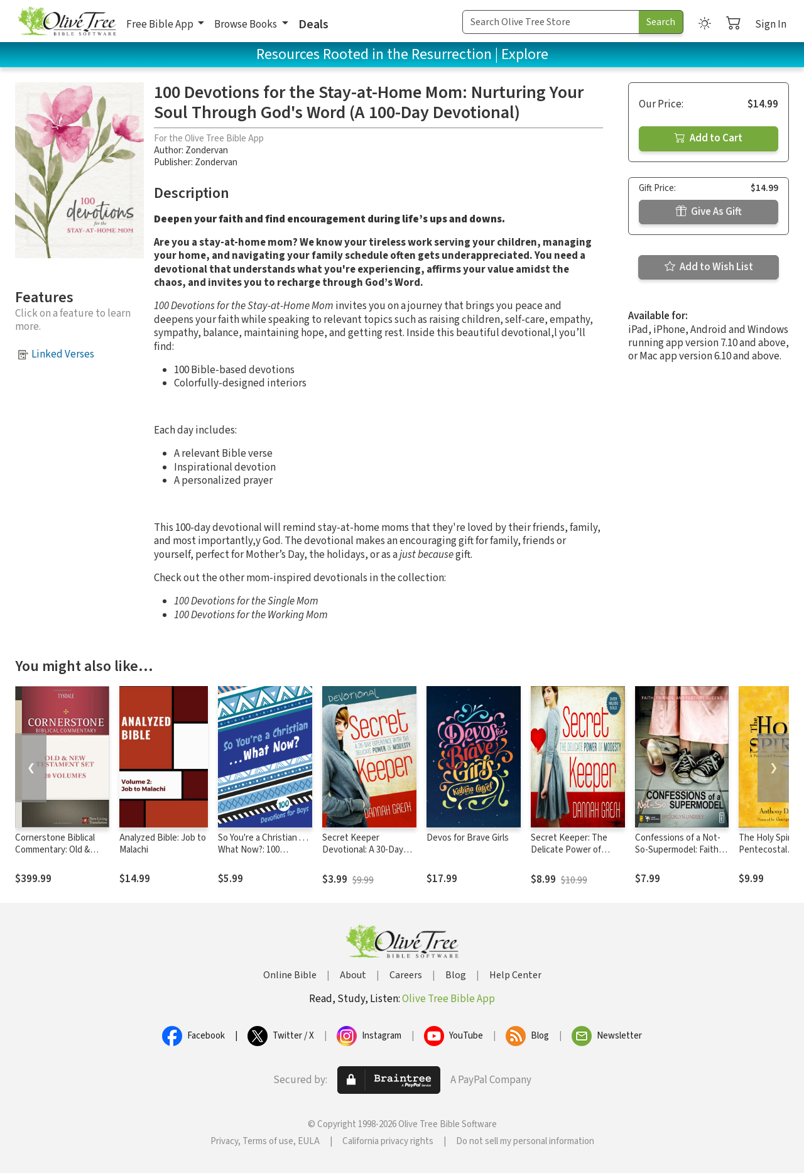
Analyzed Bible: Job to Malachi (162, 843)
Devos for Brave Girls (467, 837)
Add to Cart (708, 138)
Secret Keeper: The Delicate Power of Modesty (569, 849)
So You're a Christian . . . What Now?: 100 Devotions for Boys (263, 849)
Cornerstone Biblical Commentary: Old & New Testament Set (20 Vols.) (61, 855)
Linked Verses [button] (62, 354)
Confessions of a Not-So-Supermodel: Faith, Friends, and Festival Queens (678, 855)
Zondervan (206, 150)
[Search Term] (550, 22)
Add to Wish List (709, 267)
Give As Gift (709, 211)
